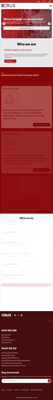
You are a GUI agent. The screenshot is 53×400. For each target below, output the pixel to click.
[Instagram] (18, 315)
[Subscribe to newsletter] (49, 381)
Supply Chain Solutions (10, 358)
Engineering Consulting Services (13, 366)
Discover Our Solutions (41, 126)
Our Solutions (6, 342)
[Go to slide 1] (25, 36)
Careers (50, 1)
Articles (44, 1)
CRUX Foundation (37, 390)
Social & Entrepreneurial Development (15, 360)
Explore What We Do (26, 28)
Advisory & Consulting (9, 353)
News (38, 1)
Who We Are (6, 335)
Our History (5, 337)
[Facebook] (15, 315)
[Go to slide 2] (28, 36)
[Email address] (25, 381)
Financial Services (8, 355)
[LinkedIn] (21, 315)
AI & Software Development (11, 363)
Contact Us (25, 390)
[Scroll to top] (50, 321)
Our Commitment (7, 340)
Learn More (10, 62)
